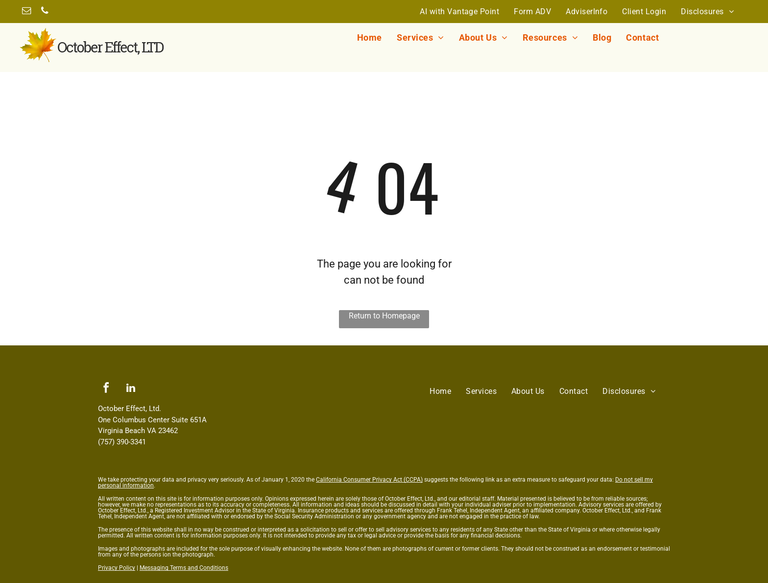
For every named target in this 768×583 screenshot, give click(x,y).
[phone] (44, 12)
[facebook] (106, 389)
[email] (26, 12)
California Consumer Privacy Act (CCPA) (369, 479)
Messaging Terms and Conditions (184, 567)
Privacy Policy (116, 567)
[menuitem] (459, 11)
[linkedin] (131, 389)
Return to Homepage (384, 315)
